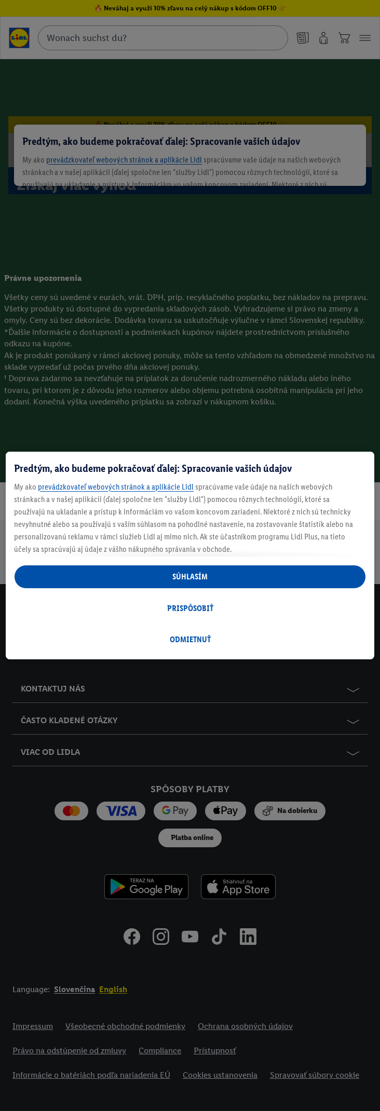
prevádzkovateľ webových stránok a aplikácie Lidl (116, 487)
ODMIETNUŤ (190, 639)
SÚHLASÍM (190, 576)
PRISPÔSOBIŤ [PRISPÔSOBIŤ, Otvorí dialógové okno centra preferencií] (190, 608)
